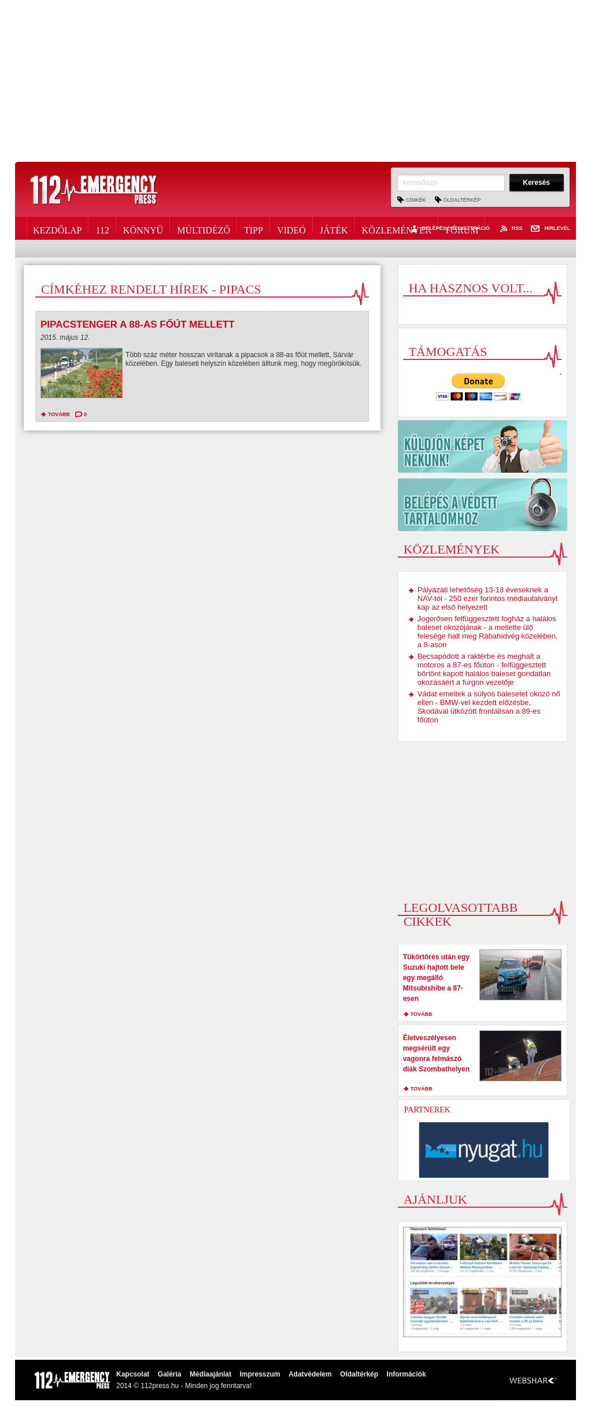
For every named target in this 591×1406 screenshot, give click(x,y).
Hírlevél (550, 228)
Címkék (416, 200)
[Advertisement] (295, 81)
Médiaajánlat (210, 1374)
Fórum (461, 228)
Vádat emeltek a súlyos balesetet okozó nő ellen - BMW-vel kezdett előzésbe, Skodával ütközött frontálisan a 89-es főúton (489, 706)
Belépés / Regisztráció (449, 228)
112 (102, 228)
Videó (291, 228)
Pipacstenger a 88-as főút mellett (137, 324)
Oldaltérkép (462, 200)
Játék (334, 228)
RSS (510, 228)
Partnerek (427, 1109)
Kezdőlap (57, 228)
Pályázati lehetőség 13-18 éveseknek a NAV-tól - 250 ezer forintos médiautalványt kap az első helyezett (488, 598)
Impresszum (259, 1374)
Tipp (253, 228)
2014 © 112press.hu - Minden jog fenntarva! (184, 1386)
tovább (59, 414)
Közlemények (397, 228)
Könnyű (143, 228)
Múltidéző (203, 228)
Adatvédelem (310, 1374)
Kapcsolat (132, 1374)
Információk (406, 1374)
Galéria (170, 1374)
